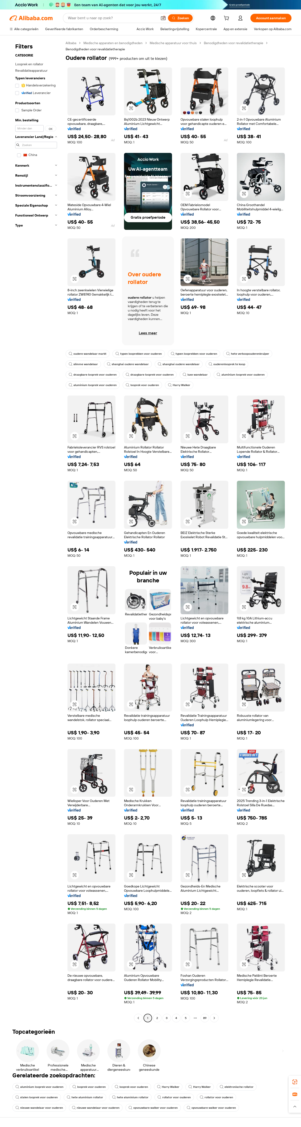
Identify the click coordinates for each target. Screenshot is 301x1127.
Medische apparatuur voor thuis (173, 43)
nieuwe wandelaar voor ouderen (39, 1108)
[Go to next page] (214, 1018)
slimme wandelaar (83, 364)
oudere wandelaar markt (87, 354)
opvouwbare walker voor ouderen (153, 1108)
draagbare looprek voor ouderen (93, 375)
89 (204, 1018)
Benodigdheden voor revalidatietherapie (233, 43)
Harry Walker (179, 385)
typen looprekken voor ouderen (138, 354)
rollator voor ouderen (174, 1097)
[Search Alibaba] (112, 18)
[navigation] (36, 531)
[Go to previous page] (138, 1018)
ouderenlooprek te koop (227, 364)
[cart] (227, 19)
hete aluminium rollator (85, 1097)
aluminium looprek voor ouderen (241, 375)
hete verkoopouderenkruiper (247, 354)
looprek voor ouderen (142, 385)
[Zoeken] (180, 18)
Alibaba (71, 43)
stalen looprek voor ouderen (36, 1097)
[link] (295, 1082)
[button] (163, 18)
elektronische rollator (236, 1087)
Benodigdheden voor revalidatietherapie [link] (95, 49)
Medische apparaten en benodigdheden (113, 43)
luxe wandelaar (195, 375)
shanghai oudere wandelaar (128, 364)
